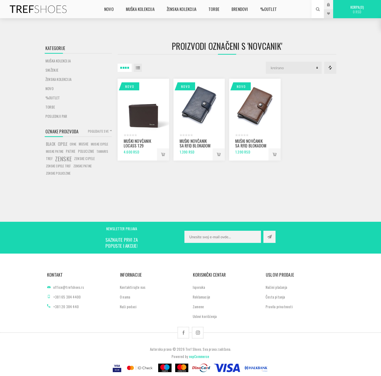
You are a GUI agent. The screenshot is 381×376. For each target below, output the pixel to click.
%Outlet (52, 97)
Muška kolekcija (58, 60)
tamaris (102, 151)
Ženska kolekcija (58, 79)
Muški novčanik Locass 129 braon (137, 145)
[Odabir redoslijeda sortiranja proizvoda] (294, 68)
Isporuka (199, 287)
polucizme (86, 151)
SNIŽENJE (52, 70)
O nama (125, 296)
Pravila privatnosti (279, 306)
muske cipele (99, 144)
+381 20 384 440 (66, 306)
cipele (62, 144)
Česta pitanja (275, 296)
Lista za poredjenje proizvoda (330, 68)
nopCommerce (199, 356)
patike (70, 151)
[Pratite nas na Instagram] (197, 332)
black (50, 144)
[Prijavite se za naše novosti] (222, 237)
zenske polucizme (58, 173)
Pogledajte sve (98, 131)
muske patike (54, 151)
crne (73, 144)
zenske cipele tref (58, 165)
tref (49, 158)
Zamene (198, 306)
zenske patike (82, 165)
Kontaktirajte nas (132, 287)
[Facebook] (183, 332)
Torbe (50, 107)
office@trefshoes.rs (68, 287)
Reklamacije (201, 296)
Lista (138, 68)
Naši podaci (128, 306)
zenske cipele (84, 158)
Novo (129, 86)
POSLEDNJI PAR (56, 116)
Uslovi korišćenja (205, 316)
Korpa (357, 9)
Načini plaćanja (276, 287)
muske (83, 143)
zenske (63, 158)
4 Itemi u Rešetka (125, 68)
